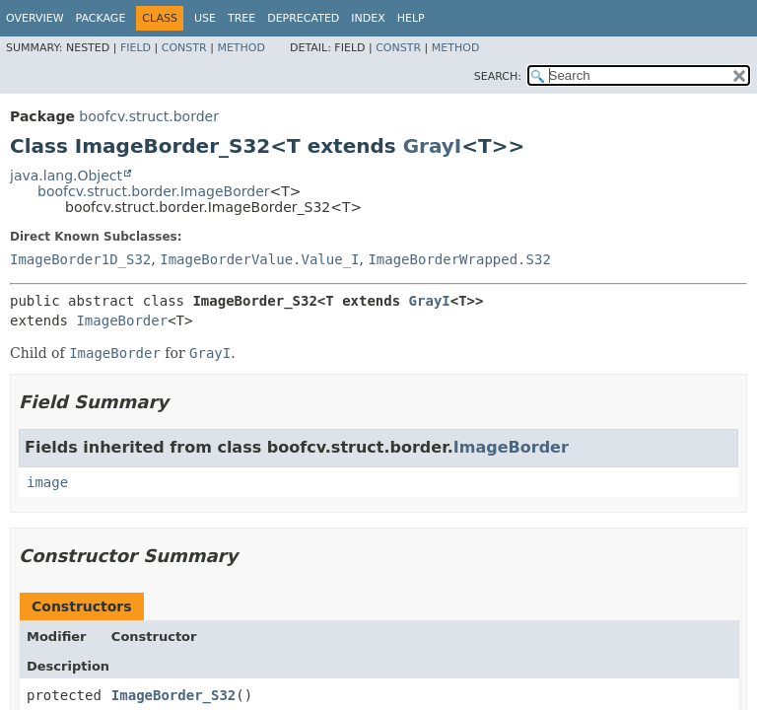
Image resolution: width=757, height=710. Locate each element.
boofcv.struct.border (149, 116)
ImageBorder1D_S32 (80, 259)
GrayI (432, 146)
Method (241, 47)
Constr (184, 47)
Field (135, 47)
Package (101, 18)
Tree (241, 18)
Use (205, 18)
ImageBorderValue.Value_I (259, 259)
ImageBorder (122, 320)
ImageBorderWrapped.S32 (459, 259)
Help (411, 18)
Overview (35, 18)
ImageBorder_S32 (173, 695)
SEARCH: (497, 76)
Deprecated (303, 18)
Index (367, 18)
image (47, 482)
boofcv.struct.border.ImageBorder (153, 191)
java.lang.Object (66, 175)
